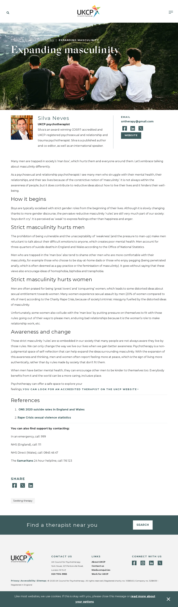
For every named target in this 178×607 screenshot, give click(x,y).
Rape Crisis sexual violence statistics (44, 417)
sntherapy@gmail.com (137, 121)
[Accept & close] (168, 599)
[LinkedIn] (133, 128)
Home (15, 40)
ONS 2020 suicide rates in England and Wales (51, 409)
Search (142, 524)
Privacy (15, 580)
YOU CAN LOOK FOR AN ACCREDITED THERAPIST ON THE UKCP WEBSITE (80, 389)
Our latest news (39, 40)
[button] (7, 13)
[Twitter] (140, 128)
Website (131, 135)
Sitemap (41, 580)
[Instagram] (142, 563)
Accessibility (28, 580)
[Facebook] (125, 128)
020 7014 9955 (59, 574)
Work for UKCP (100, 574)
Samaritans (25, 460)
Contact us (98, 566)
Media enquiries (101, 570)
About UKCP (98, 562)
